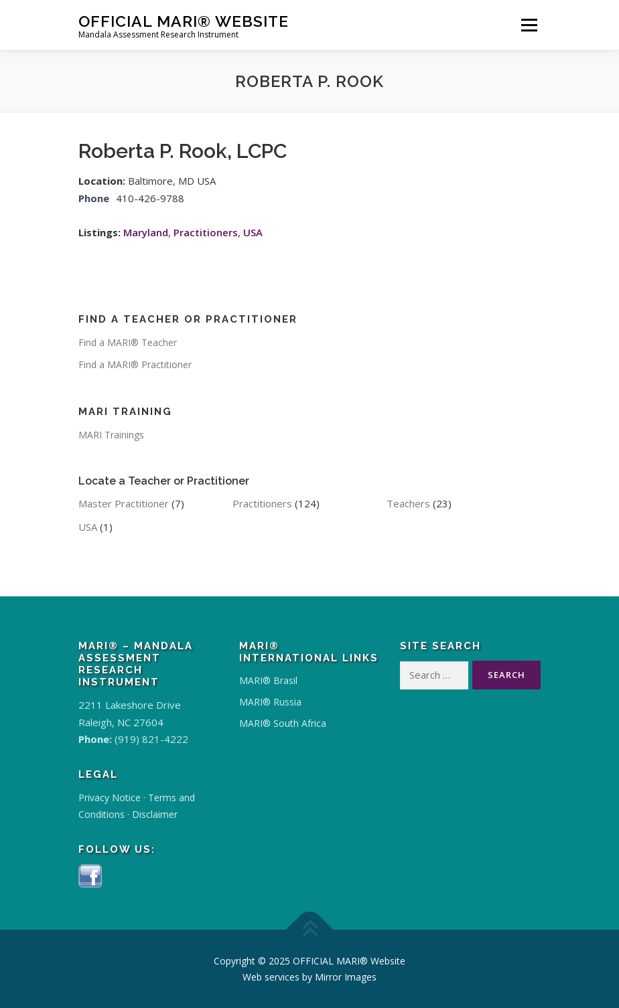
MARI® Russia (270, 701)
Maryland (145, 232)
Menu (529, 24)
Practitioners (206, 232)
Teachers (408, 503)
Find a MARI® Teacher (127, 342)
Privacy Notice (109, 797)
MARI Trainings (111, 434)
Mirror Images (345, 977)
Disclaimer (155, 814)
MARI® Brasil (268, 680)
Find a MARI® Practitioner (135, 364)
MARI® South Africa (282, 723)
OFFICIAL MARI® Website (183, 20)
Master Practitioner (123, 503)
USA (253, 232)
